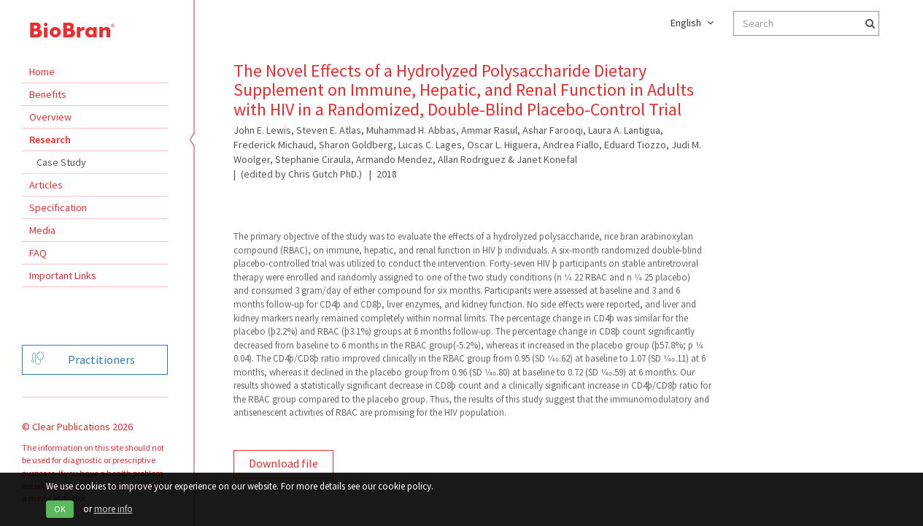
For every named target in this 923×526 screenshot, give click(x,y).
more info (113, 509)
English (692, 22)
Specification (58, 207)
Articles (46, 184)
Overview (50, 116)
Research (50, 139)
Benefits (47, 94)
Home (42, 71)
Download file (283, 463)
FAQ (38, 252)
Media (42, 230)
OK (60, 508)
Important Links (62, 275)
